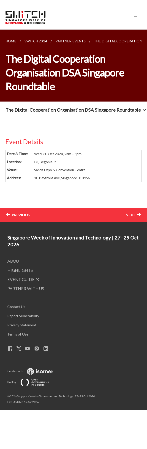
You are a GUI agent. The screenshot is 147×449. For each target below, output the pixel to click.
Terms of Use (17, 334)
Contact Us (16, 306)
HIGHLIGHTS (20, 270)
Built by (31, 382)
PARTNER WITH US (25, 288)
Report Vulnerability (23, 316)
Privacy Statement (21, 325)
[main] (73, 126)
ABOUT (14, 261)
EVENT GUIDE (21, 279)
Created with (34, 371)
